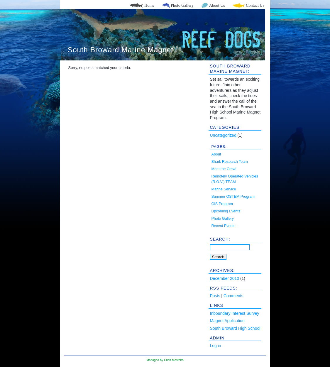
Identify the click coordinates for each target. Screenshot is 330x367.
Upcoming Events (226, 211)
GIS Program (222, 204)
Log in (215, 345)
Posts (215, 295)
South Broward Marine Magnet (121, 50)
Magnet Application (227, 320)
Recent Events (223, 226)
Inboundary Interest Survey (234, 313)
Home (149, 5)
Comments (233, 295)
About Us (217, 5)
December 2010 (224, 278)
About (216, 154)
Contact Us (255, 5)
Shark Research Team (229, 162)
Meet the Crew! (223, 169)
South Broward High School (235, 328)
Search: (220, 239)
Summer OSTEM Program (233, 197)
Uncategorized (223, 135)
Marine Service (223, 189)
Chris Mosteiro (174, 360)
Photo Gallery (182, 5)
